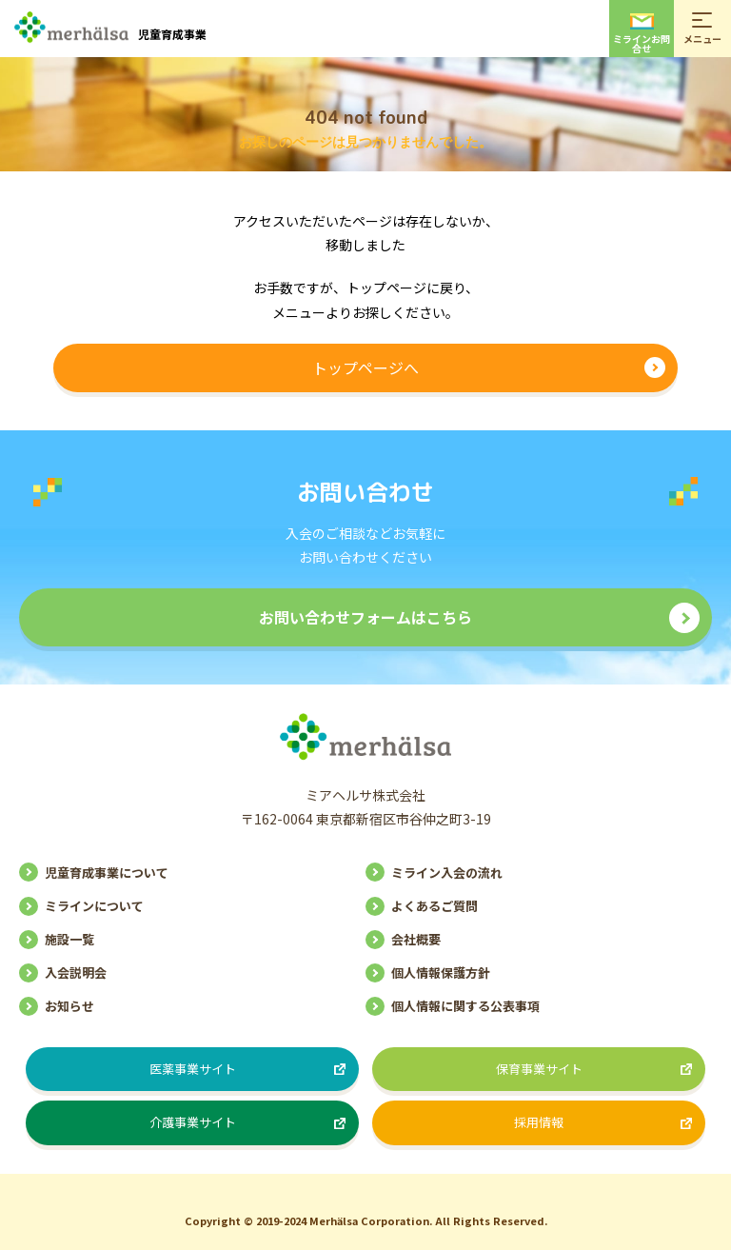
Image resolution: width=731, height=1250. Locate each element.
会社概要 (416, 939)
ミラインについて (94, 906)
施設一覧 (69, 939)
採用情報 (538, 1122)
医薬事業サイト (192, 1069)
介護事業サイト (192, 1122)
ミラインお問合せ (641, 34)
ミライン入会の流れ (447, 872)
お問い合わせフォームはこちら (365, 616)
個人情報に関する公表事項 (465, 1006)
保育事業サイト (539, 1069)
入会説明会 (76, 972)
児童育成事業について (106, 872)
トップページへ (365, 367)
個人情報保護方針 (440, 972)
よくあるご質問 (434, 906)
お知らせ (69, 1006)
